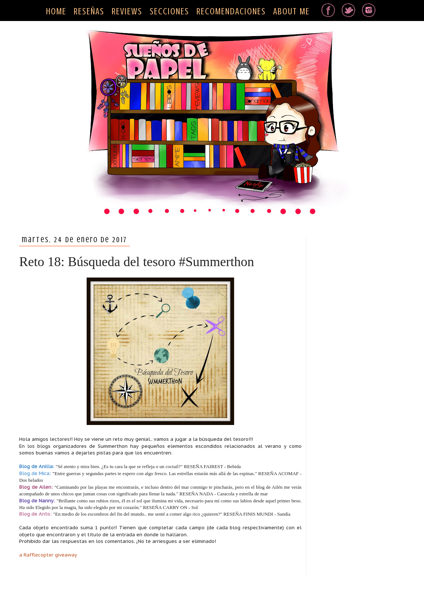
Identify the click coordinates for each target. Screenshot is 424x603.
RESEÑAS (89, 11)
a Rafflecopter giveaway (48, 555)
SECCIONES (169, 11)
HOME (56, 11)
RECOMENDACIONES (231, 11)
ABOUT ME (291, 11)
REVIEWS (127, 11)
